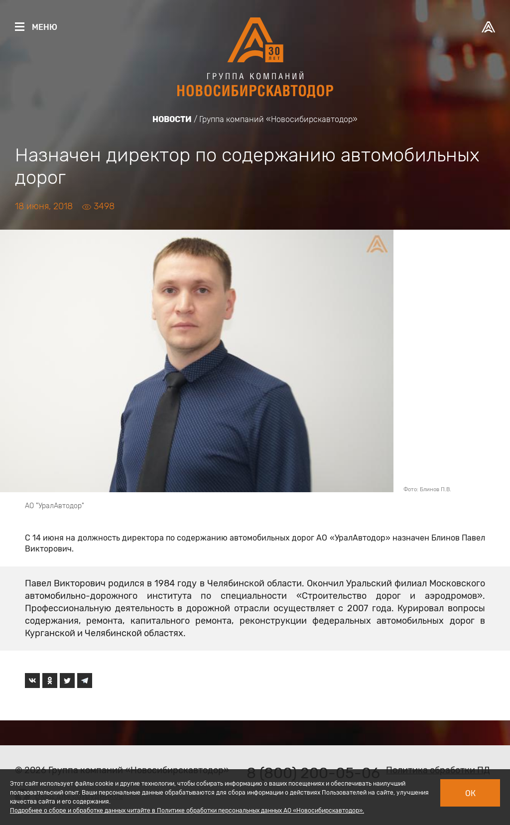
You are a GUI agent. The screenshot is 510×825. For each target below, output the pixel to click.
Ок (470, 793)
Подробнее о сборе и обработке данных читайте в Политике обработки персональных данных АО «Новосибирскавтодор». (187, 810)
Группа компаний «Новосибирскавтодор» (278, 119)
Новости (172, 119)
